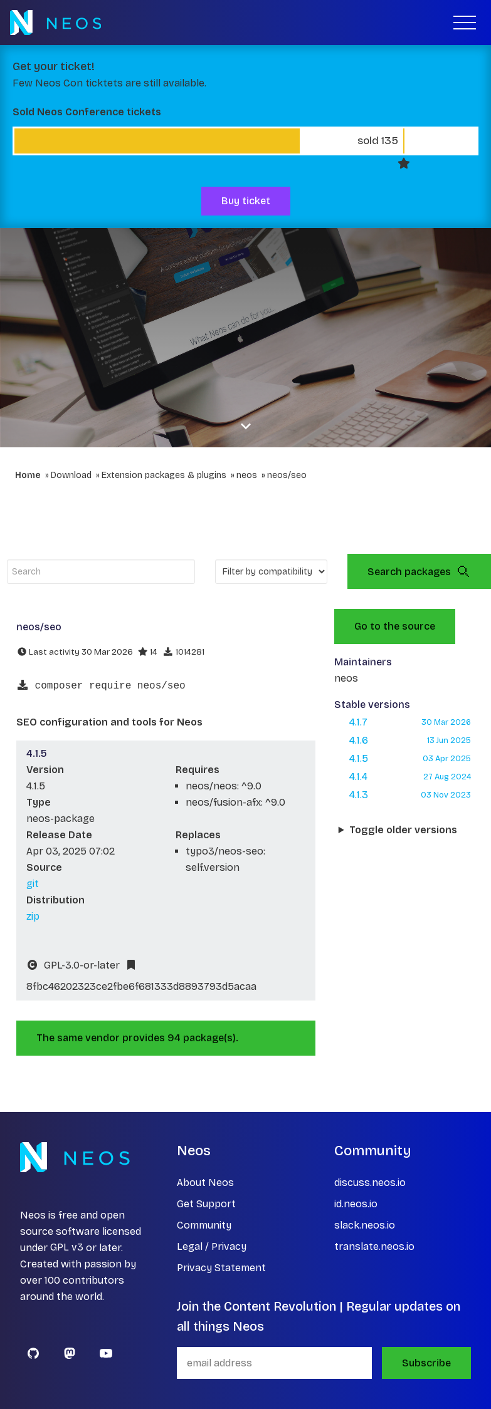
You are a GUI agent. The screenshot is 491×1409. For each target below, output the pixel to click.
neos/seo (287, 475)
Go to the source (394, 626)
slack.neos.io (364, 1225)
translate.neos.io (374, 1246)
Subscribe (426, 1363)
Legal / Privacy (211, 1246)
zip (33, 916)
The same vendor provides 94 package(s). (137, 1038)
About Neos (205, 1182)
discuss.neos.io (370, 1182)
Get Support (206, 1204)
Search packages (419, 571)
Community (204, 1225)
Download (71, 475)
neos (246, 475)
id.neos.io (355, 1204)
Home (28, 475)
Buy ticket (245, 201)
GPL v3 (66, 1248)
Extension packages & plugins (164, 475)
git (32, 884)
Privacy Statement (221, 1268)
